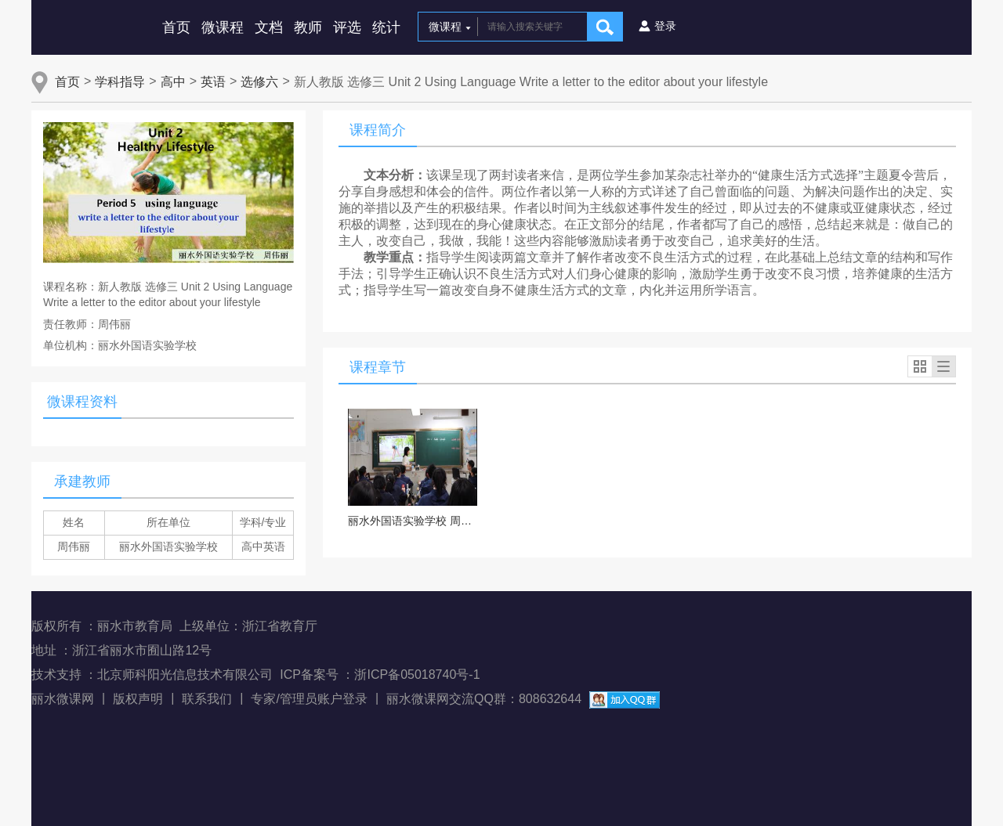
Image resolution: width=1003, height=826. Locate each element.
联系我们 (207, 698)
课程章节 (377, 367)
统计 (386, 27)
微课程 (222, 27)
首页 (176, 27)
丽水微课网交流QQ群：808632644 (483, 698)
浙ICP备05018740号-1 (417, 674)
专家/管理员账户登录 (309, 698)
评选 (347, 27)
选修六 (259, 81)
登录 (665, 26)
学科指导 (120, 81)
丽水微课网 (62, 698)
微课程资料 (82, 401)
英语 (213, 81)
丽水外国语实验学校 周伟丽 (412, 520)
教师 (308, 27)
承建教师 (82, 481)
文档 (269, 27)
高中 (173, 81)
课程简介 (377, 130)
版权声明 (138, 698)
